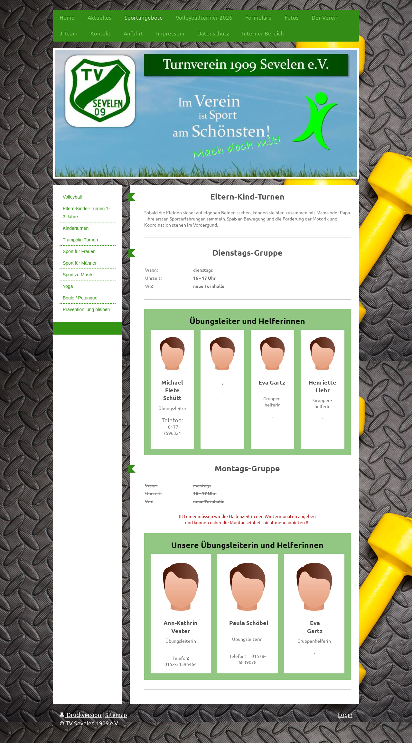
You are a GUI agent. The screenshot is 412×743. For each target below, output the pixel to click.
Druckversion (81, 714)
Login (345, 714)
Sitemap (116, 714)
